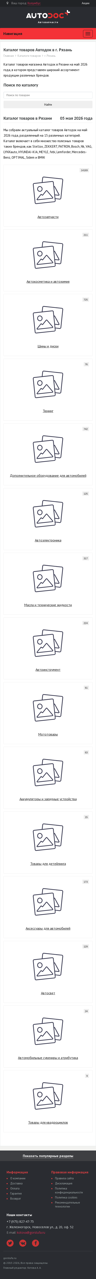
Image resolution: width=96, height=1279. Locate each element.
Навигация (12, 33)
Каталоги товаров (29, 56)
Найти (48, 104)
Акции (85, 3)
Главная (9, 56)
